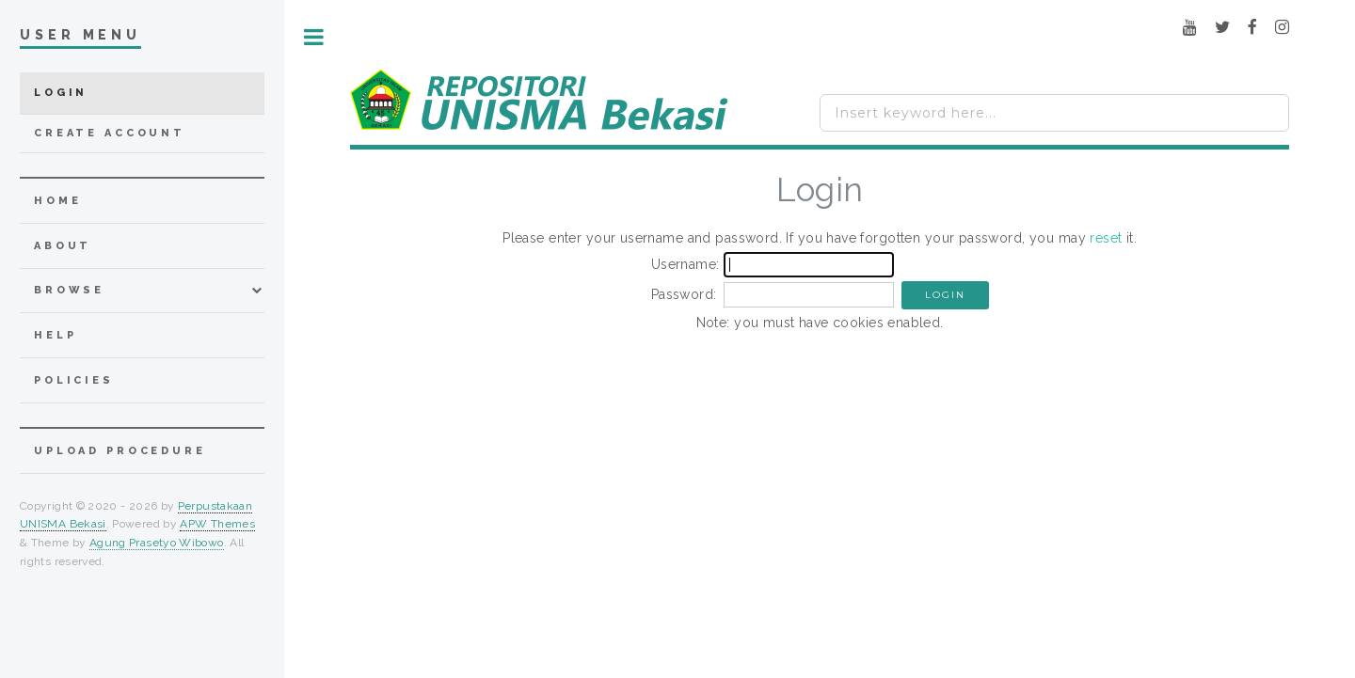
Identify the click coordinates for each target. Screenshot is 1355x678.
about (62, 246)
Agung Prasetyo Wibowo (156, 542)
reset (1106, 237)
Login (61, 93)
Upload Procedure (120, 451)
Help (55, 335)
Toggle (313, 37)
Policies (74, 380)
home (57, 201)
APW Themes (217, 523)
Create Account (109, 133)
